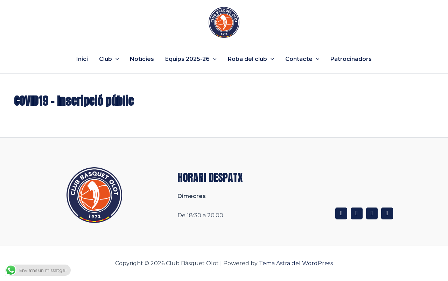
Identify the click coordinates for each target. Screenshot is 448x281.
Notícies (142, 59)
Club (109, 59)
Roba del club (251, 59)
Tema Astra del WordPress (296, 263)
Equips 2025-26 (191, 59)
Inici (82, 59)
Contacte (302, 59)
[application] (115, 59)
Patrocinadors (351, 59)
